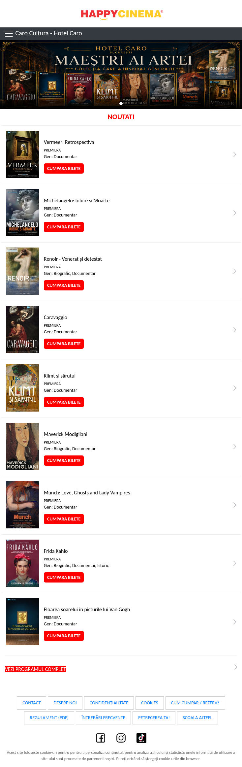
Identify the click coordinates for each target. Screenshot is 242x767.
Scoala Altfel (197, 717)
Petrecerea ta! (154, 717)
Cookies (149, 703)
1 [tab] (121, 103)
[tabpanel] (121, 74)
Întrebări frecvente (103, 717)
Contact (31, 703)
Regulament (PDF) (49, 717)
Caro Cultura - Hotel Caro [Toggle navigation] (43, 34)
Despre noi (64, 703)
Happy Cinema (121, 13)
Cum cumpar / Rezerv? (195, 703)
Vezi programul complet (35, 669)
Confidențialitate (109, 703)
